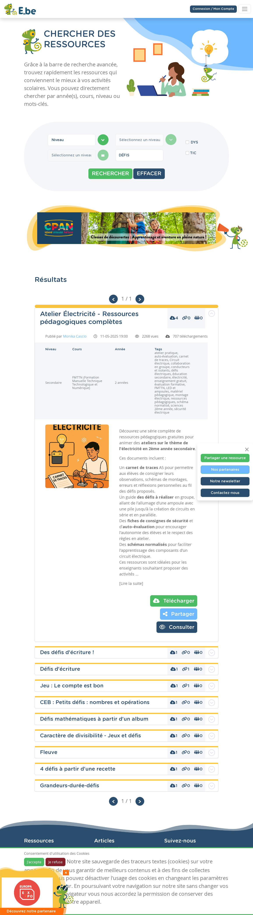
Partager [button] (178, 614)
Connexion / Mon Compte (213, 8)
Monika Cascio (75, 336)
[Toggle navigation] (245, 8)
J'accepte (34, 862)
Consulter (176, 627)
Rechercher (110, 173)
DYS (194, 142)
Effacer (149, 173)
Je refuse (55, 862)
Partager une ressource (225, 458)
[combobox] (71, 140)
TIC (193, 153)
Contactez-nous (225, 492)
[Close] (246, 449)
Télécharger (173, 601)
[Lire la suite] (131, 583)
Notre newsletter (225, 481)
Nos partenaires (225, 469)
